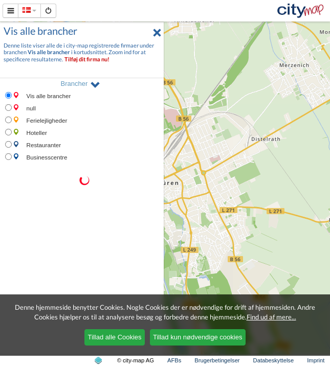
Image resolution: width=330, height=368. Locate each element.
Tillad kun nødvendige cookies (197, 337)
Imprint (315, 360)
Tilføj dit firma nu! (86, 59)
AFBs (174, 360)
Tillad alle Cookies (115, 337)
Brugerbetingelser (216, 360)
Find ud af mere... (271, 317)
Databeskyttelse (273, 360)
